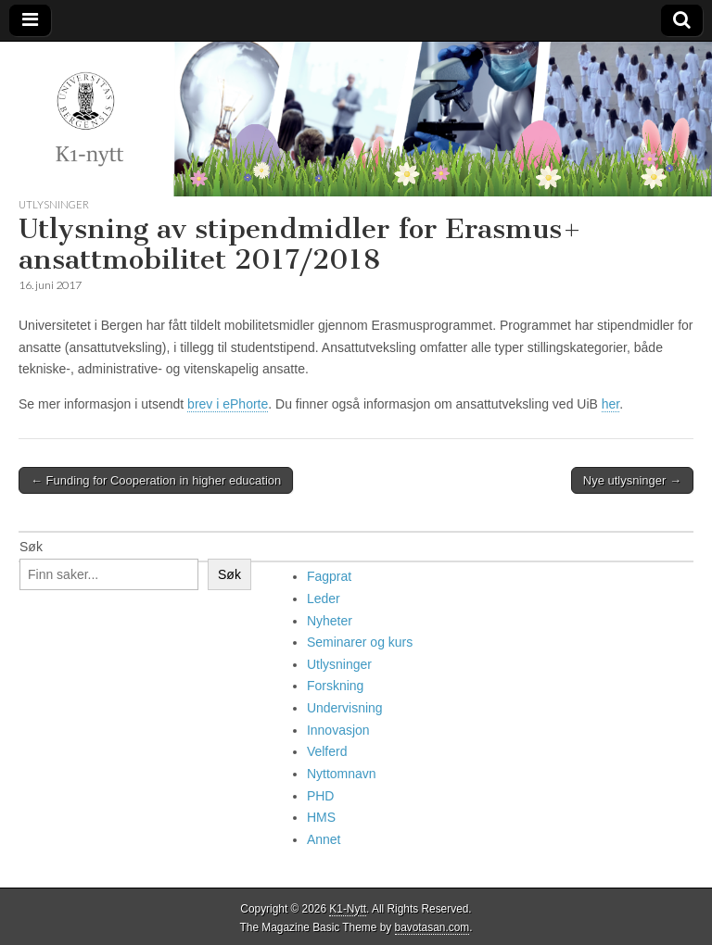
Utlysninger (54, 204)
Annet (324, 839)
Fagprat (329, 576)
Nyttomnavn (341, 773)
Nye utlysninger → (632, 480)
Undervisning (345, 707)
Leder (323, 598)
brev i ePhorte (227, 404)
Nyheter (329, 620)
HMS (321, 817)
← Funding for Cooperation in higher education (156, 480)
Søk (31, 546)
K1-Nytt (347, 908)
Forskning (335, 685)
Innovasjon (338, 730)
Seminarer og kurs (360, 642)
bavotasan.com (432, 927)
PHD (321, 795)
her (610, 404)
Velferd (327, 751)
